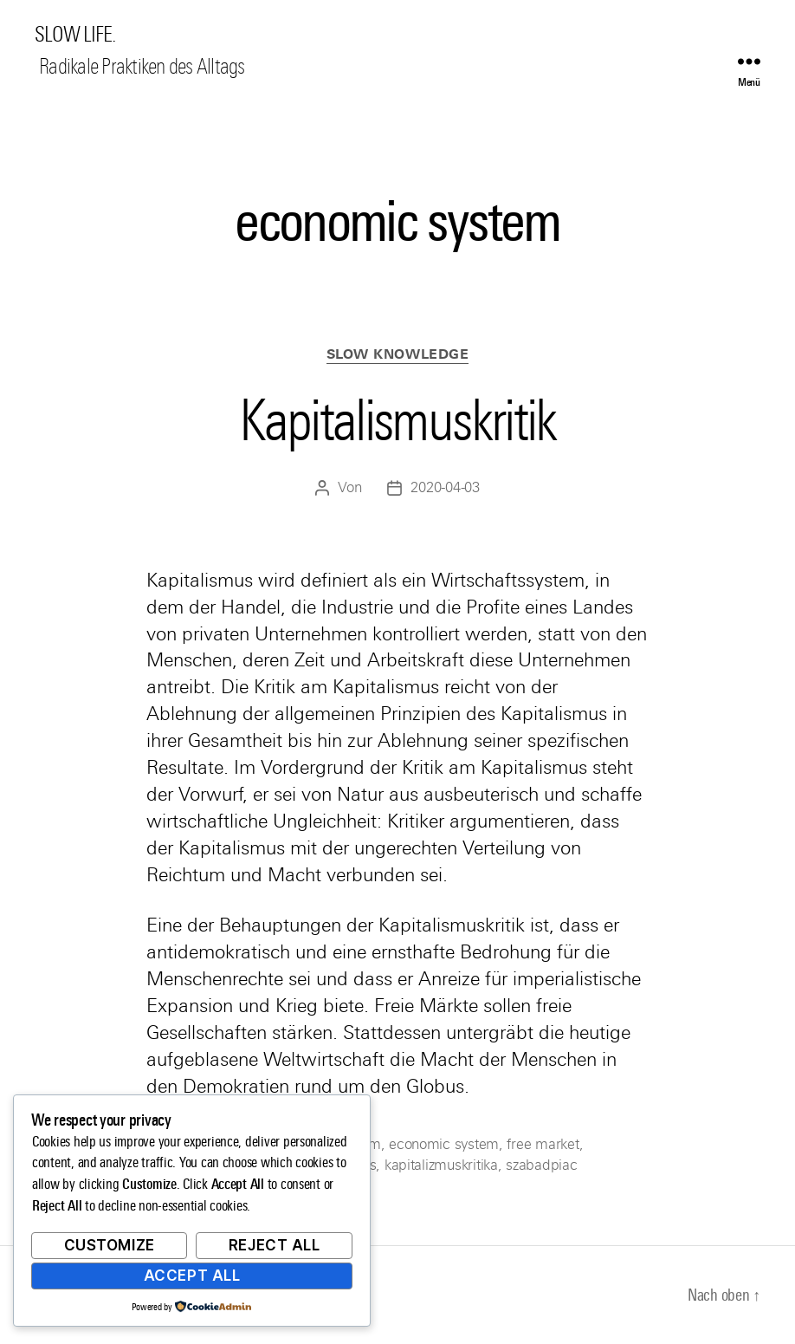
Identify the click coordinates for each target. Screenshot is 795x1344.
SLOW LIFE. (75, 34)
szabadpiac (541, 1165)
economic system (444, 1144)
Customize (109, 1245)
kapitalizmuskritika (441, 1165)
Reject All (274, 1245)
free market (542, 1144)
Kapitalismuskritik (397, 420)
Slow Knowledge (397, 354)
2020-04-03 (444, 487)
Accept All (192, 1275)
